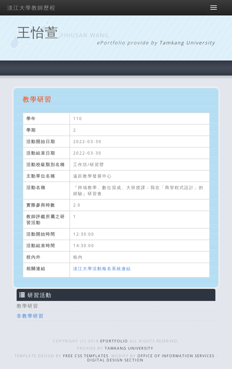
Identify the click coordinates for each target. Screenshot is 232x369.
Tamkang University (187, 42)
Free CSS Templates (85, 355)
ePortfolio (114, 341)
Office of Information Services (175, 355)
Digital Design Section (115, 360)
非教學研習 (30, 315)
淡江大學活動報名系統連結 (102, 268)
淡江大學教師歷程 (31, 7)
